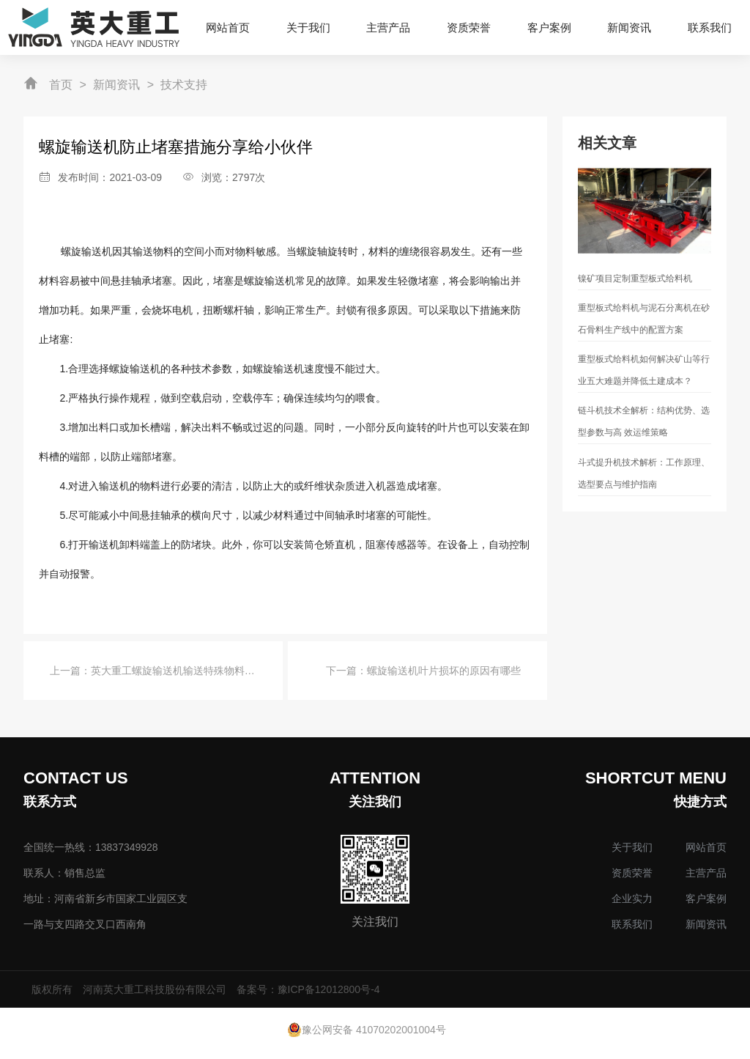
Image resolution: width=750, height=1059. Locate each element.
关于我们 (632, 847)
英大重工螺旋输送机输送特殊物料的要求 (183, 670)
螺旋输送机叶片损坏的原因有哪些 (444, 670)
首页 (61, 84)
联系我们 (632, 924)
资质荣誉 (632, 873)
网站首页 (706, 847)
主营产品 (706, 873)
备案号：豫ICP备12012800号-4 (308, 989)
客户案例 (706, 898)
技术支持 (183, 84)
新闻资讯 (116, 84)
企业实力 (632, 898)
